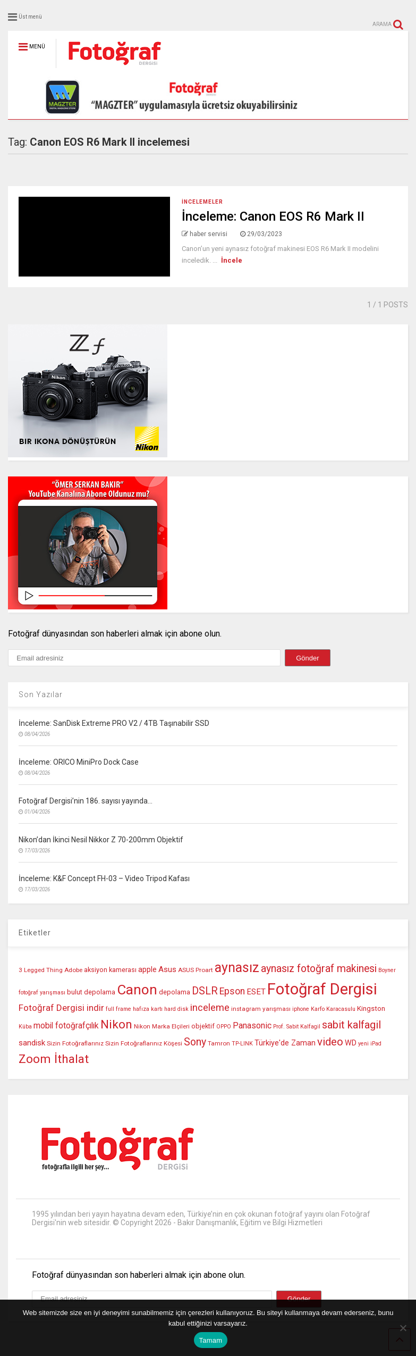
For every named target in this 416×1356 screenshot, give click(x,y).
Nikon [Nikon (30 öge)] (116, 1024)
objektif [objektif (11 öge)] (203, 1026)
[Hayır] (402, 1327)
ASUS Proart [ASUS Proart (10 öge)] (195, 970)
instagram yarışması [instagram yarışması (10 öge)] (261, 1008)
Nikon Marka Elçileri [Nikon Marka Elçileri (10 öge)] (162, 1026)
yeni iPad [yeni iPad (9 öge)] (369, 1043)
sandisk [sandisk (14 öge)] (32, 1043)
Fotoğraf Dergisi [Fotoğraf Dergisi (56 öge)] (322, 989)
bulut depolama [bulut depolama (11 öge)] (91, 992)
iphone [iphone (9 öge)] (300, 1009)
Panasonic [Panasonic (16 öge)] (252, 1025)
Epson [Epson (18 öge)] (232, 991)
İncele (231, 260)
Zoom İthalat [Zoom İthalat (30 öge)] (54, 1059)
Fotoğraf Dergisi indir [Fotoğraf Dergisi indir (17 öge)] (61, 1007)
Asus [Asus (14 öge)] (167, 969)
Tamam (211, 1340)
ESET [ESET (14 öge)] (256, 992)
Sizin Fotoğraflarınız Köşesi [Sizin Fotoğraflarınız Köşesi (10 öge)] (143, 1043)
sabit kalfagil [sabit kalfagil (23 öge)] (351, 1024)
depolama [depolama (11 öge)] (174, 992)
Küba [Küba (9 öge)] (25, 1026)
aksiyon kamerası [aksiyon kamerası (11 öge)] (110, 970)
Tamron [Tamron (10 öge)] (219, 1043)
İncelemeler (202, 202)
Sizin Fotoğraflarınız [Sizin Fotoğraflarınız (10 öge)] (75, 1043)
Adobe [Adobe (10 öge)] (73, 970)
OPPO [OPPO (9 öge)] (223, 1026)
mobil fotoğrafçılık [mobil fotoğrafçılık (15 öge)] (66, 1026)
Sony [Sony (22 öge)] (195, 1042)
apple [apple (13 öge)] (147, 969)
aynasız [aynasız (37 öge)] (237, 967)
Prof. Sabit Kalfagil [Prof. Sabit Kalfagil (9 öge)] (296, 1026)
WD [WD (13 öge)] (350, 1043)
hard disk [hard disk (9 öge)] (176, 1009)
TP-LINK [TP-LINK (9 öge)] (242, 1043)
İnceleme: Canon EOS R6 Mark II (273, 216)
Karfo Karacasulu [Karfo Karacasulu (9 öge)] (333, 1009)
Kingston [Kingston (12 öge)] (371, 1008)
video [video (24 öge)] (330, 1041)
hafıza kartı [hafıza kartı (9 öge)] (148, 1009)
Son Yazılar (41, 694)
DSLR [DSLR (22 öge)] (205, 991)
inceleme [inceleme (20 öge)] (210, 1008)
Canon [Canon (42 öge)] (137, 990)
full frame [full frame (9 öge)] (118, 1009)
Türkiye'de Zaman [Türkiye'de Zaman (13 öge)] (285, 1043)
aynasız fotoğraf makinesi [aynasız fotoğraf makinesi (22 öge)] (319, 968)
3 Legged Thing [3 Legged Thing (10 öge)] (41, 970)
